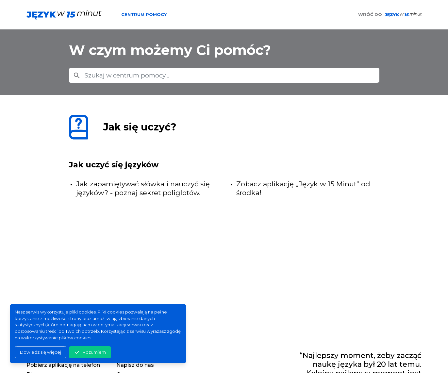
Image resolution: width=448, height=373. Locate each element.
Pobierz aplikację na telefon (63, 365)
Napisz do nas (135, 365)
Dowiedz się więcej (40, 352)
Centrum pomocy (144, 14)
